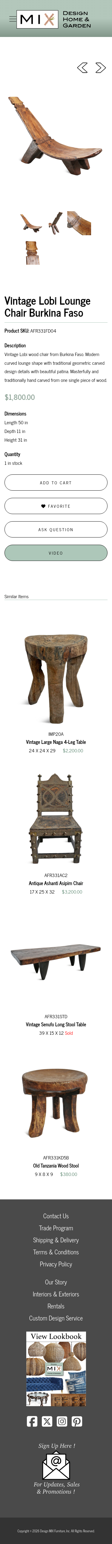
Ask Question (56, 529)
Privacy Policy (56, 1264)
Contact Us (56, 1216)
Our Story (56, 1282)
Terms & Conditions (56, 1252)
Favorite (56, 505)
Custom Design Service (56, 1318)
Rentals (55, 1306)
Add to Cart (56, 482)
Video (56, 552)
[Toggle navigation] (12, 19)
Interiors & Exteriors (56, 1294)
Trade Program (56, 1228)
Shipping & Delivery (56, 1240)
